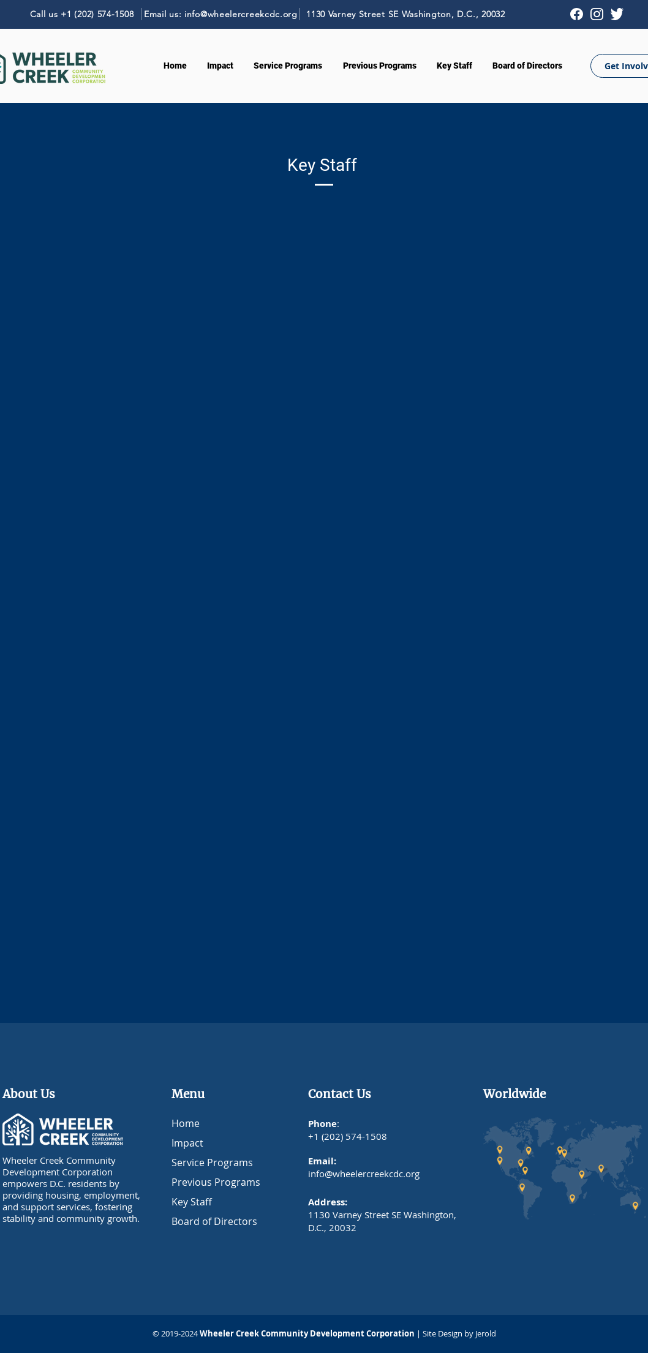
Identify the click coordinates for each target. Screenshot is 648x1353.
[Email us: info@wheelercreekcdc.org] (221, 14)
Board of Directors (214, 1221)
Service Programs (212, 1162)
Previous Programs (215, 1182)
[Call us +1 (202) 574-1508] (82, 14)
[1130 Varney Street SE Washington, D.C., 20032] (406, 14)
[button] (288, 66)
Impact (187, 1143)
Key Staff (191, 1201)
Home (185, 1123)
